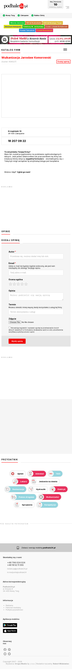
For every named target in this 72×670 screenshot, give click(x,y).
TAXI (54, 474)
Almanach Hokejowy (13, 27)
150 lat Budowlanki (33, 23)
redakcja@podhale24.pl (17, 570)
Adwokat (36, 474)
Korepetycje (46, 506)
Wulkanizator (48, 498)
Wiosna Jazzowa (17, 23)
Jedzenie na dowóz (44, 482)
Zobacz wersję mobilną (38, 548)
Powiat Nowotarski (44, 30)
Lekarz (19, 482)
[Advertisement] (36, 208)
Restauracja (14, 490)
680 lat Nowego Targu (52, 23)
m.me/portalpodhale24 (16, 573)
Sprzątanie (23, 506)
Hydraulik (37, 490)
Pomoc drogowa (22, 498)
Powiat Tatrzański (27, 30)
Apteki (16, 474)
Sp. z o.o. (25, 665)
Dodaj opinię (63, 61)
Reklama (9, 606)
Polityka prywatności (14, 611)
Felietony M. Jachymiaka (33, 27)
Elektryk (57, 490)
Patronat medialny (13, 608)
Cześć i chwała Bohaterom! (56, 27)
